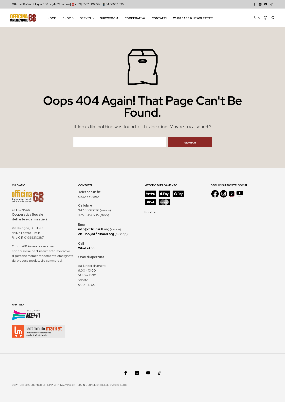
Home (52, 18)
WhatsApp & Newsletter (193, 18)
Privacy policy (66, 385)
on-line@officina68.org (96, 234)
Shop (67, 18)
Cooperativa (134, 18)
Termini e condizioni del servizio (96, 385)
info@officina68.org (93, 229)
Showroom (109, 18)
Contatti (159, 18)
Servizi (85, 18)
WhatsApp (86, 248)
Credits (121, 385)
